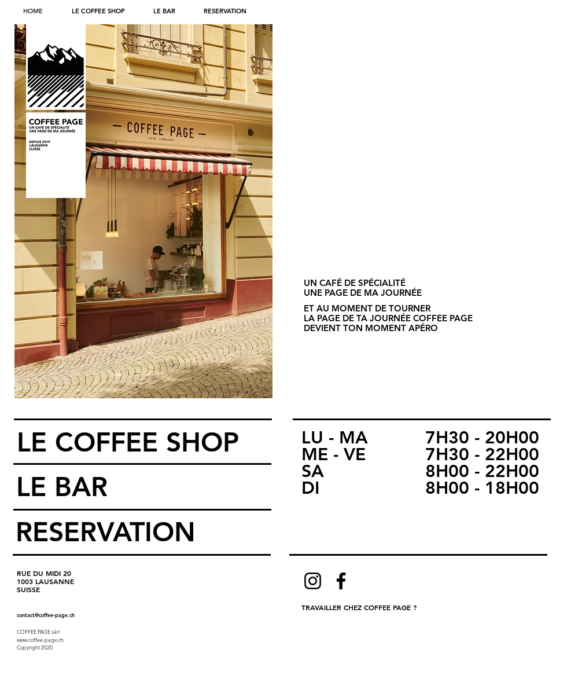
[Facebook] (341, 581)
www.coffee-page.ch (40, 639)
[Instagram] (312, 581)
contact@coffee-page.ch (46, 614)
